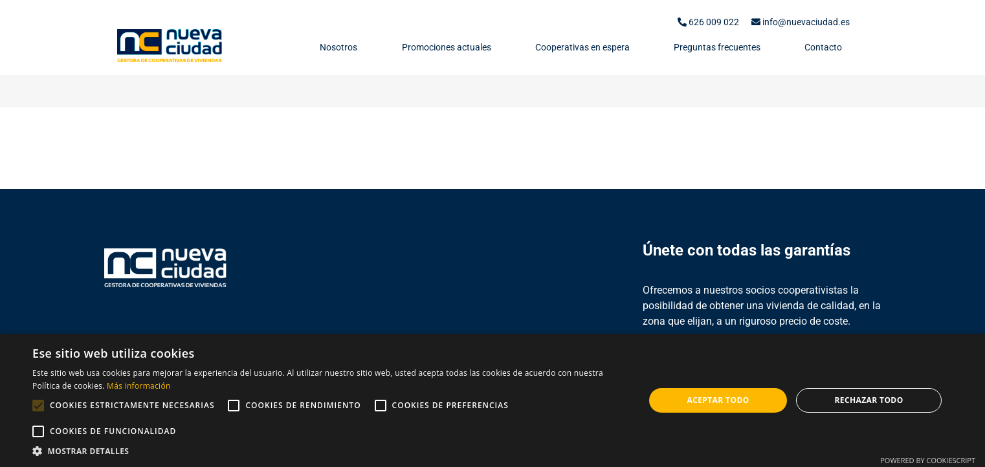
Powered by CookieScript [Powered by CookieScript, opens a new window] (927, 460)
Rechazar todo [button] (868, 400)
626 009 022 (708, 22)
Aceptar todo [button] (718, 400)
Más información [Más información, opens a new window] (138, 385)
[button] (329, 450)
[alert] (492, 400)
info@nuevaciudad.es (800, 22)
